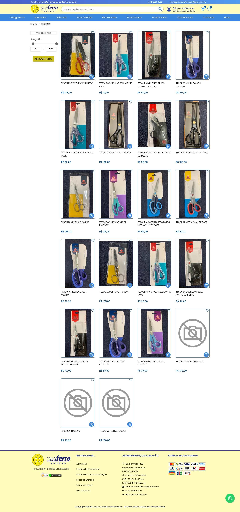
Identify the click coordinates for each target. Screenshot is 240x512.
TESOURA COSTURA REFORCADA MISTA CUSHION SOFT (154, 224)
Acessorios (40, 17)
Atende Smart (158, 506)
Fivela (227, 17)
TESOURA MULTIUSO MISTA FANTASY (112, 224)
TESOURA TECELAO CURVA (112, 430)
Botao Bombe (109, 17)
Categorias (17, 17)
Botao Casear (134, 17)
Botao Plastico (159, 17)
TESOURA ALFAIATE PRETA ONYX (115, 152)
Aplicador (61, 17)
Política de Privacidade (88, 469)
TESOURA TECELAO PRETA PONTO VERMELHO (154, 154)
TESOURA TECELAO (70, 430)
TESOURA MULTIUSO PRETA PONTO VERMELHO (151, 85)
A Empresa (81, 463)
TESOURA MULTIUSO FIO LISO (75, 222)
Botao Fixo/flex (84, 17)
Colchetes (208, 17)
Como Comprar (84, 485)
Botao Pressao (185, 17)
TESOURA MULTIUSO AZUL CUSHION (188, 85)
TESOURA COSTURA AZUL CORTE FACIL (77, 154)
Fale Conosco (83, 490)
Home (34, 24)
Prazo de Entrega (85, 479)
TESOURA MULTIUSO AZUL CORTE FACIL (115, 85)
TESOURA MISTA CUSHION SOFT (191, 222)
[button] (43, 33)
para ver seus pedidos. (184, 9)
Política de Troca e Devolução (91, 474)
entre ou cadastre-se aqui (63, 2)
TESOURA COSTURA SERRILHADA (77, 83)
